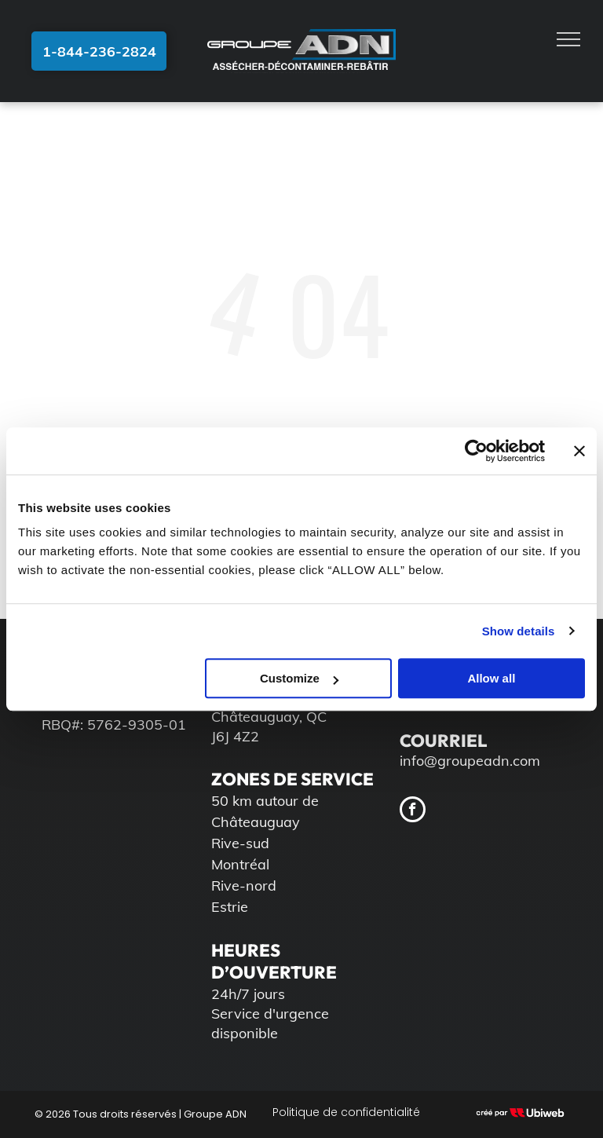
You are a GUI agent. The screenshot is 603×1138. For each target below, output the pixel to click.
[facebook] (413, 811)
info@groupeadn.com (470, 761)
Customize (299, 678)
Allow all (491, 678)
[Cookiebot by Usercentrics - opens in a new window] (476, 451)
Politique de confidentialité (346, 1112)
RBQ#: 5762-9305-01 (114, 724)
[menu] (568, 39)
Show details (518, 631)
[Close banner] (579, 450)
